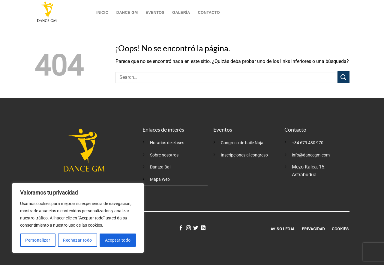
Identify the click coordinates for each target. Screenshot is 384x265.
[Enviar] (344, 77)
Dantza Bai (160, 167)
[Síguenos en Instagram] (188, 228)
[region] (78, 218)
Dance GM (127, 12)
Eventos (155, 12)
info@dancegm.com (311, 155)
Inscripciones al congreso (244, 155)
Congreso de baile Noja (242, 142)
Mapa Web (160, 179)
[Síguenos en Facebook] (180, 228)
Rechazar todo (77, 240)
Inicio (102, 12)
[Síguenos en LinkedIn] (203, 228)
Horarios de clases (167, 142)
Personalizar (37, 240)
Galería (181, 12)
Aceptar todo (118, 240)
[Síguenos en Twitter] (195, 228)
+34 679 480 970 (307, 142)
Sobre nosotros (164, 155)
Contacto (209, 12)
